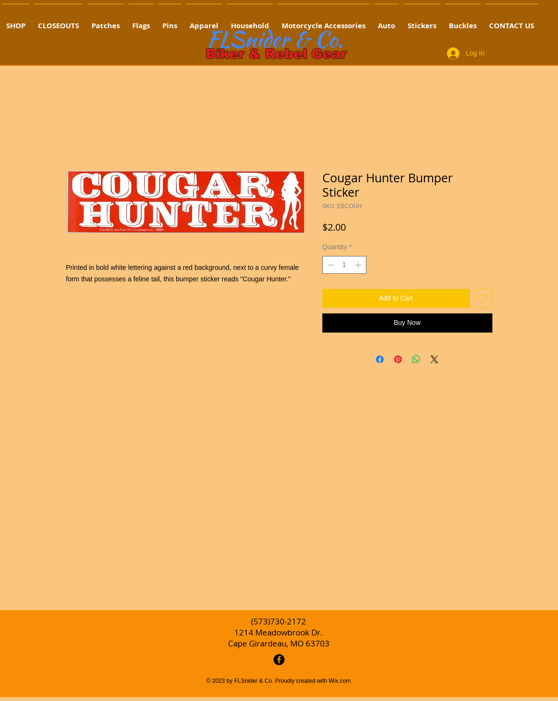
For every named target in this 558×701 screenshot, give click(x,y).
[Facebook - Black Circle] (279, 659)
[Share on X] (434, 359)
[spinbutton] (344, 264)
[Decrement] (330, 264)
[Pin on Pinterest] (398, 359)
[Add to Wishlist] (483, 298)
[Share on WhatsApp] (416, 359)
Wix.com (340, 681)
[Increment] (359, 264)
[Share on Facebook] (380, 359)
